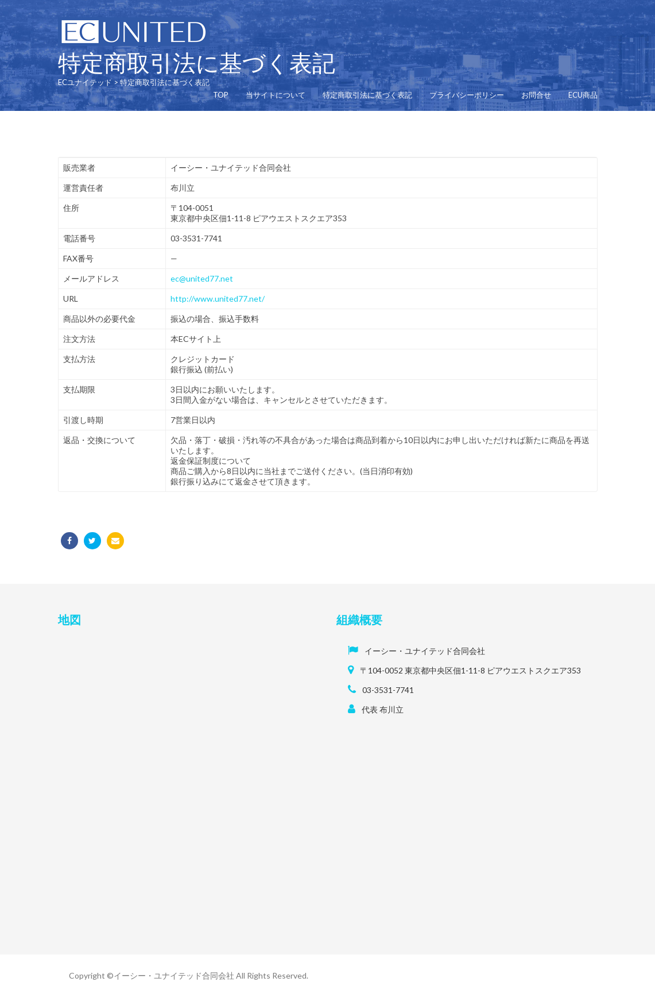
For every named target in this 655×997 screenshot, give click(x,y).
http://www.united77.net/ (217, 298)
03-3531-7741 (388, 690)
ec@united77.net (201, 278)
